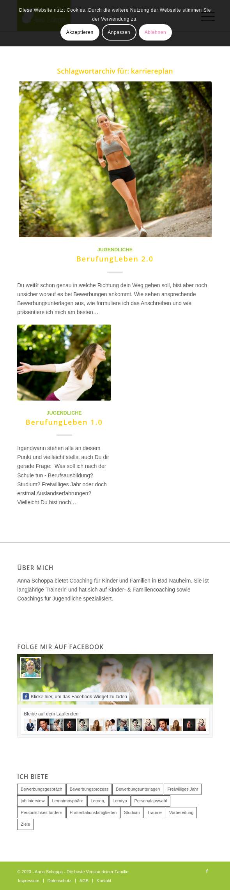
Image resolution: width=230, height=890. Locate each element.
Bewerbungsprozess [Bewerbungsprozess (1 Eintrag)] (89, 789)
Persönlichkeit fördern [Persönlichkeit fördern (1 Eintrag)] (41, 812)
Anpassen (119, 32)
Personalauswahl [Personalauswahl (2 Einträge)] (150, 800)
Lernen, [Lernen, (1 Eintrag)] (98, 800)
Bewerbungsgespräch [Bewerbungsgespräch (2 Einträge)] (41, 789)
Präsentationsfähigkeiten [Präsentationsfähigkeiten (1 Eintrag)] (93, 812)
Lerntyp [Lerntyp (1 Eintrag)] (120, 800)
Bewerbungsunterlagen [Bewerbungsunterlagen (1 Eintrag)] (138, 789)
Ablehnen (155, 32)
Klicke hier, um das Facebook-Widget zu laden (75, 696)
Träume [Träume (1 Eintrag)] (154, 812)
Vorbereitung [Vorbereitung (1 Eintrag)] (181, 812)
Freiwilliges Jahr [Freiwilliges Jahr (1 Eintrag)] (182, 789)
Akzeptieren (80, 32)
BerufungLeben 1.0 (64, 422)
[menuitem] (28, 881)
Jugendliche (115, 250)
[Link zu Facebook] (207, 871)
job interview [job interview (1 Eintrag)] (32, 800)
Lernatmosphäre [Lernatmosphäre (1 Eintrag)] (67, 800)
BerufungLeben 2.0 (115, 258)
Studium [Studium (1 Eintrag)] (132, 812)
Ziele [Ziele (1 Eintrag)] (25, 824)
